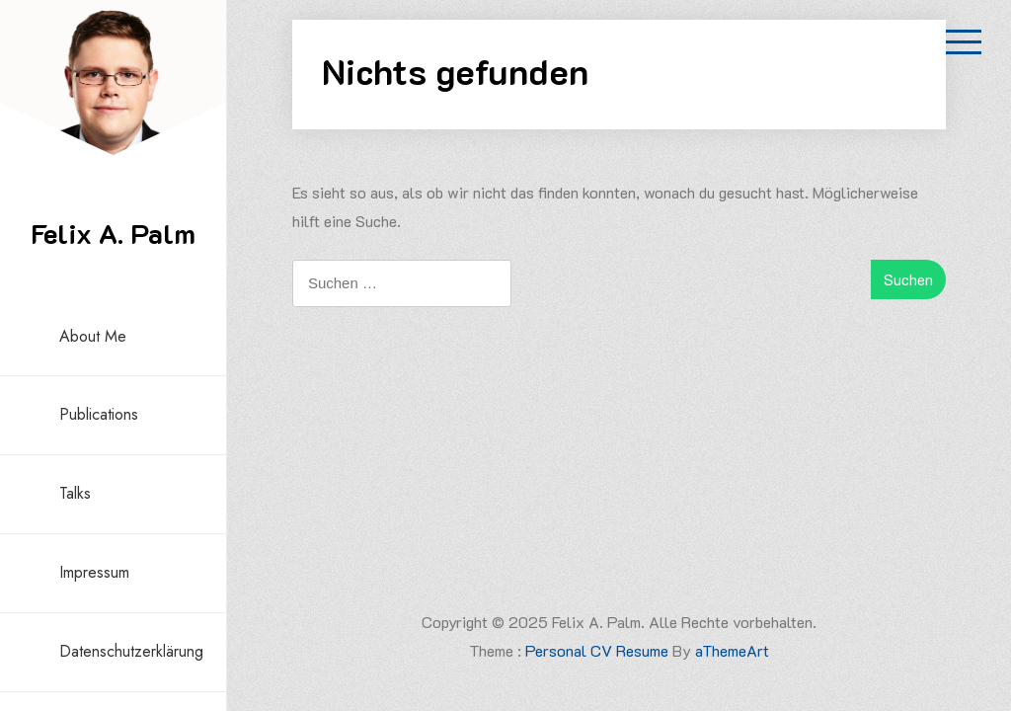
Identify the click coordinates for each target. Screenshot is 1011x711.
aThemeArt (732, 650)
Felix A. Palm (113, 233)
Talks (75, 493)
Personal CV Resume (596, 650)
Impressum (94, 572)
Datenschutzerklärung (131, 651)
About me (92, 336)
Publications (98, 414)
